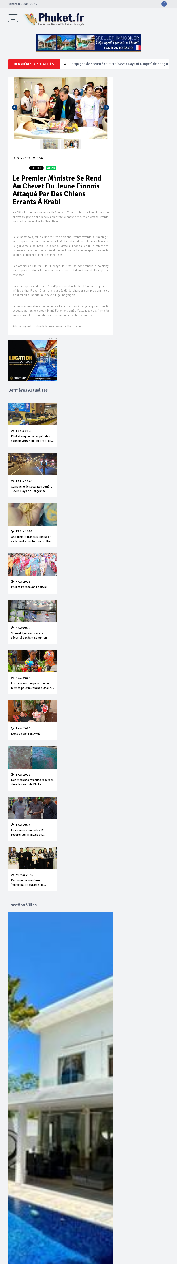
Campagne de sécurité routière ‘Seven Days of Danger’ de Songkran (120, 64)
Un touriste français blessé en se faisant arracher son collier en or (32, 537)
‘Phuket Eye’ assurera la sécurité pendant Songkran (32, 633)
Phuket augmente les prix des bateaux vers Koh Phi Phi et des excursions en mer (32, 436)
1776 (38, 158)
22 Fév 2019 (21, 158)
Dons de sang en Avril (32, 731)
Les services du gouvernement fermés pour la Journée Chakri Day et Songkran (32, 683)
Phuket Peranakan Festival (32, 584)
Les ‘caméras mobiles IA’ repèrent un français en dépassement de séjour (32, 830)
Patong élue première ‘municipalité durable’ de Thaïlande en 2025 (32, 880)
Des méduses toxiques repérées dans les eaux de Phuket (32, 779)
